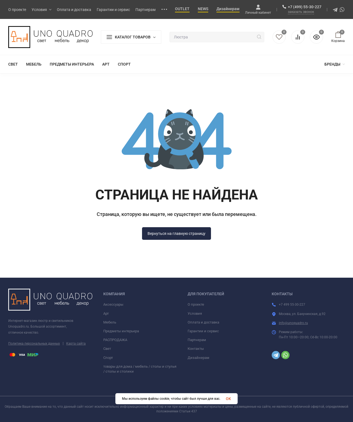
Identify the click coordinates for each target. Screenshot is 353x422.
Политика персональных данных (34, 343)
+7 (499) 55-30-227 (304, 7)
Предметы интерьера (121, 331)
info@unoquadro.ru (293, 323)
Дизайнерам (198, 358)
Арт (106, 313)
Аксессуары (113, 304)
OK (228, 398)
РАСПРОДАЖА (115, 340)
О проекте (196, 304)
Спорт (108, 358)
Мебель (109, 322)
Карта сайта (76, 343)
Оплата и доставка (203, 322)
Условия (195, 313)
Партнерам (197, 340)
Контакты (196, 349)
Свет (107, 349)
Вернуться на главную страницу (176, 233)
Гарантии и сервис (203, 331)
